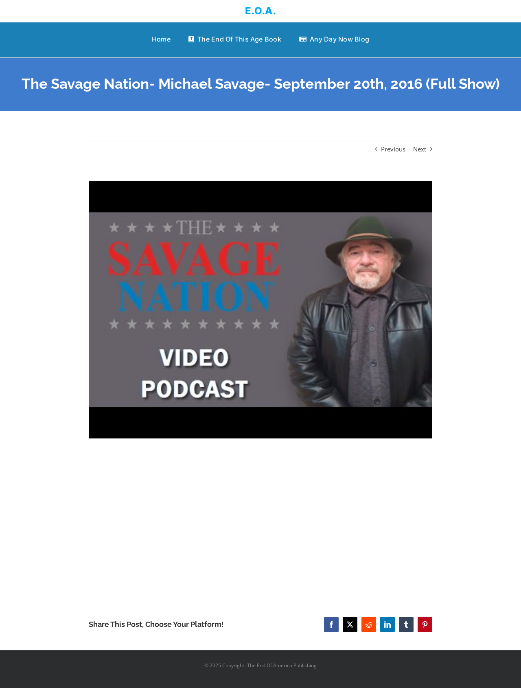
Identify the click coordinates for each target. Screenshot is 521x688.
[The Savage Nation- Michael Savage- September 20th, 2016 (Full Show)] (261, 310)
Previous (393, 149)
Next (419, 149)
